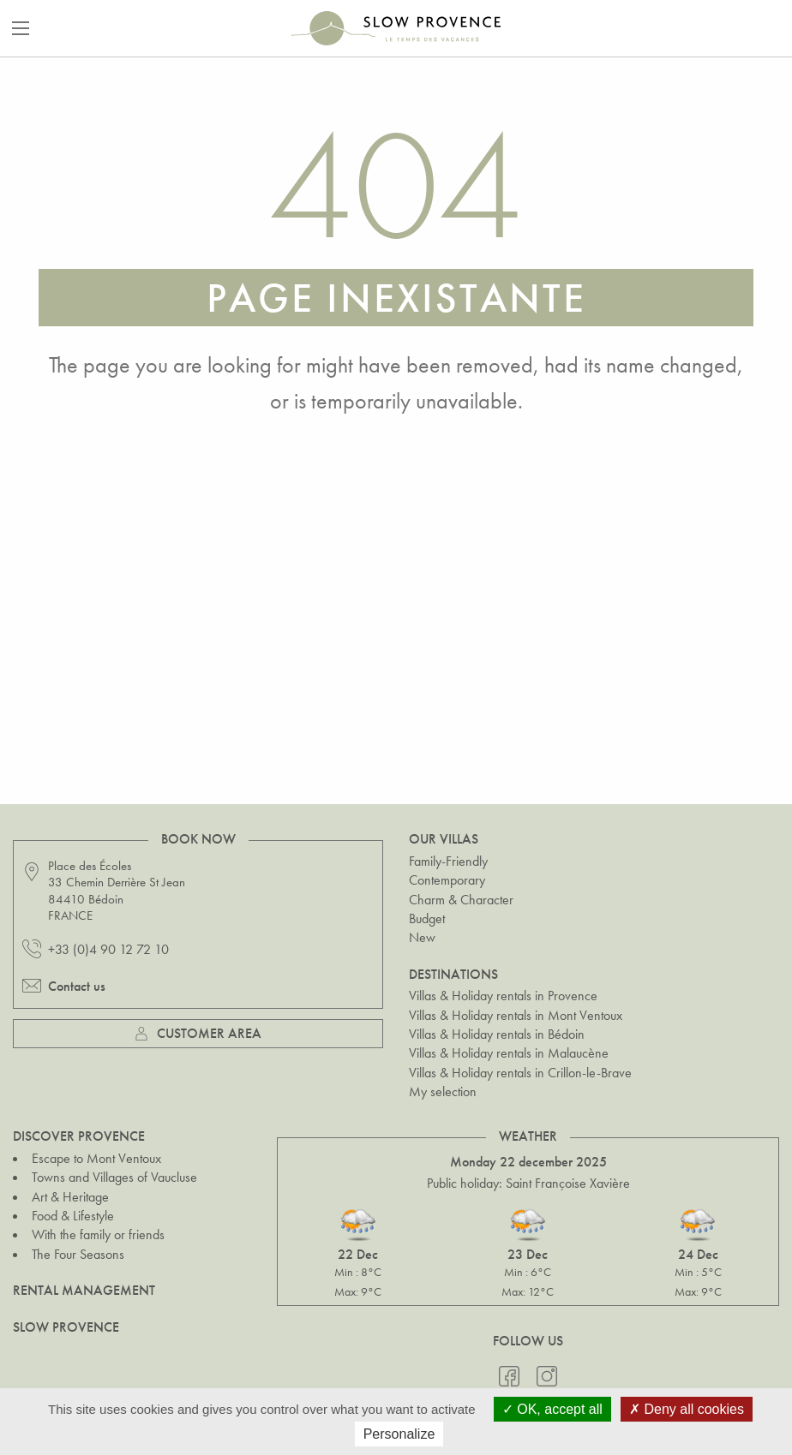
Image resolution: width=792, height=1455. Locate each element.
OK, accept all (552, 1409)
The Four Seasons (78, 1254)
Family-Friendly (448, 861)
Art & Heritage (70, 1197)
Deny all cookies (686, 1409)
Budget (427, 918)
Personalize (399, 1434)
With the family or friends (98, 1234)
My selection (443, 1091)
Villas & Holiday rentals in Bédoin (497, 1034)
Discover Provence (79, 1136)
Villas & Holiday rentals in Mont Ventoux (515, 1015)
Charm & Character (461, 900)
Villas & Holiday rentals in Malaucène (509, 1053)
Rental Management (84, 1290)
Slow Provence (66, 1327)
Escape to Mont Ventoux (96, 1158)
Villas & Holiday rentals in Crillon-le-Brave (520, 1073)
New (422, 937)
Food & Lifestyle (73, 1216)
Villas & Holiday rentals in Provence (503, 996)
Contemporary (447, 880)
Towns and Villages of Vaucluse (114, 1177)
